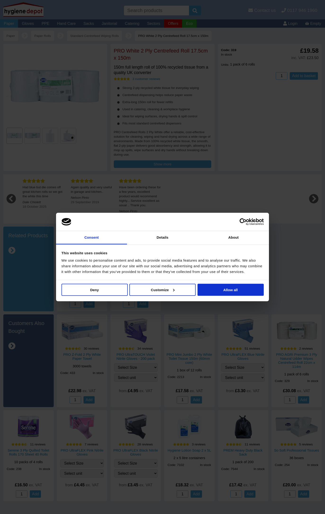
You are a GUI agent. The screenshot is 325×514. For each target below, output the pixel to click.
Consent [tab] (91, 237)
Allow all (230, 290)
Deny (94, 290)
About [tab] (233, 237)
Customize (163, 290)
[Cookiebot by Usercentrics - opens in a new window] (243, 221)
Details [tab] (162, 237)
